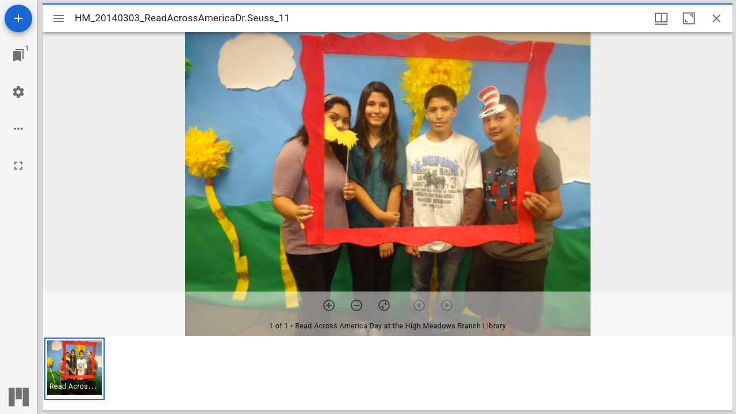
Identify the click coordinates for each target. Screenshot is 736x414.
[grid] (388, 373)
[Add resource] (18, 18)
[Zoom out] (356, 305)
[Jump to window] (18, 55)
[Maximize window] (689, 18)
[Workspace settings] (18, 92)
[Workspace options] (18, 129)
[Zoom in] (329, 305)
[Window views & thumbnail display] (661, 18)
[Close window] (716, 18)
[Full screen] (18, 165)
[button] (74, 368)
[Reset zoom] (384, 305)
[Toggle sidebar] (58, 18)
